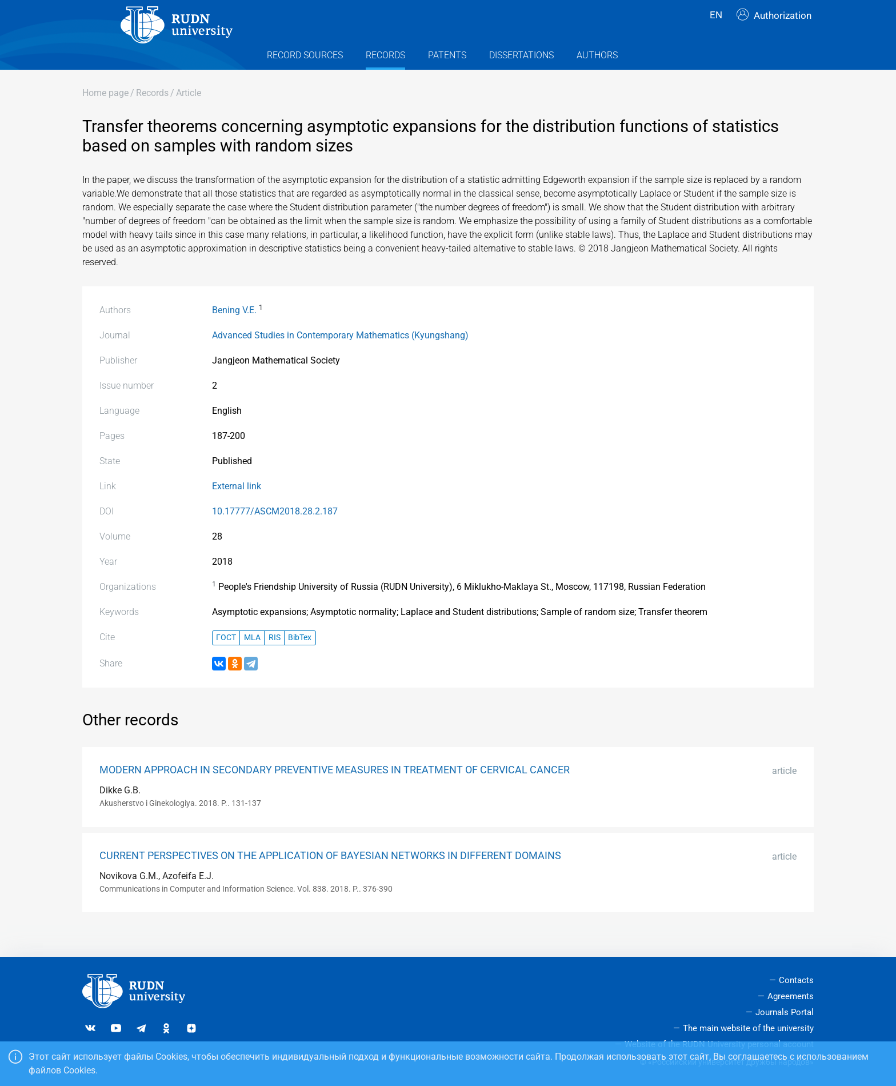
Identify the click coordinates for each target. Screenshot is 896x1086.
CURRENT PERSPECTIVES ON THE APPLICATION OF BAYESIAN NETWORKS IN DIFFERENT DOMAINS (330, 877)
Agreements (790, 997)
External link (236, 507)
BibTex (299, 660)
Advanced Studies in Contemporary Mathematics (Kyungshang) (340, 357)
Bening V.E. (234, 331)
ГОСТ (226, 660)
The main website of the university (748, 1028)
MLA (252, 660)
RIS (275, 660)
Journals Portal (784, 1012)
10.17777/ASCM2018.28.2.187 (275, 533)
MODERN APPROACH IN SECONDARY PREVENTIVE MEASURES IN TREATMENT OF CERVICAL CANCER (334, 791)
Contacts (796, 981)
